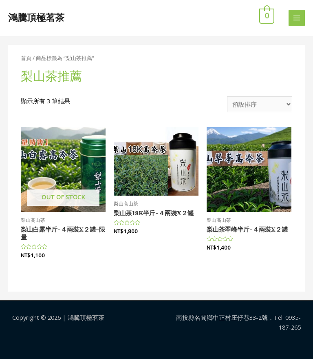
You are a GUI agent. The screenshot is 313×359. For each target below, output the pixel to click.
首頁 (26, 58)
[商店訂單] (259, 104)
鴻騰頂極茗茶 (36, 17)
